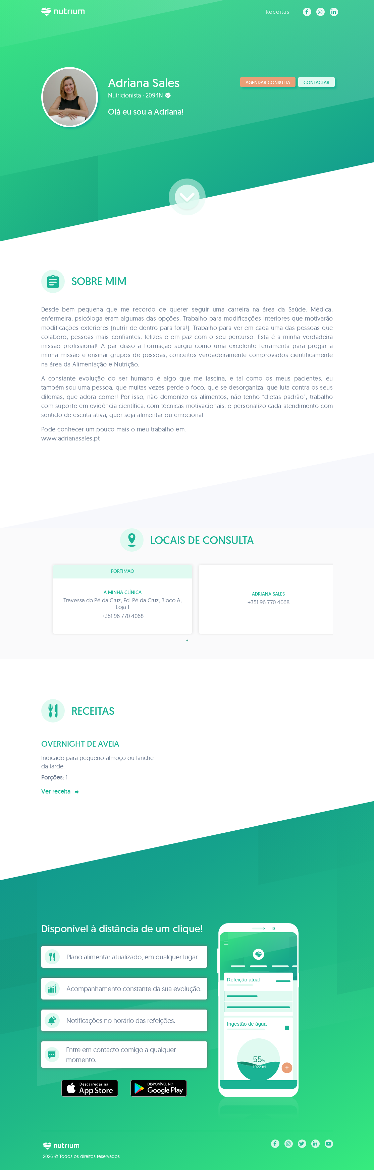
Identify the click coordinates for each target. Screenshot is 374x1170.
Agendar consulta (268, 82)
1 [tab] (187, 640)
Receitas (277, 11)
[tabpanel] (114, 599)
